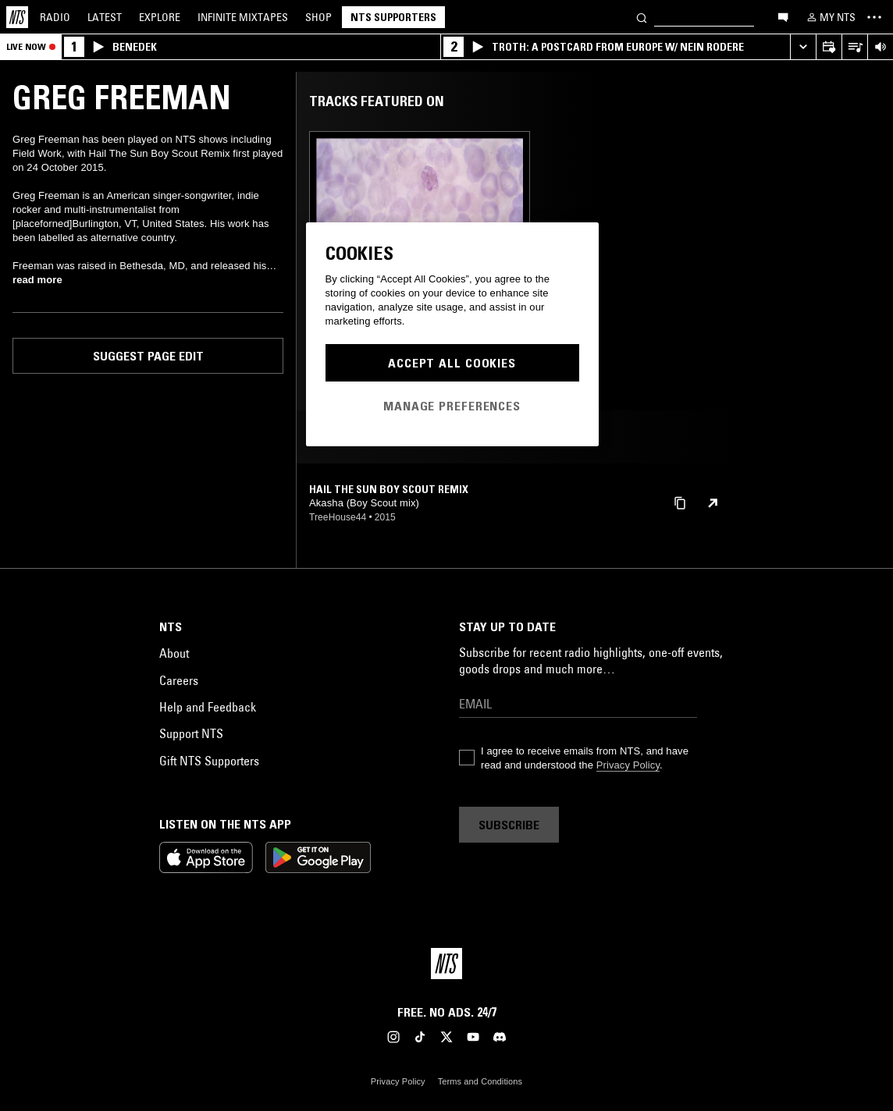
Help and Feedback (207, 707)
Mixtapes (242, 17)
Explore (159, 17)
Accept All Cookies (452, 363)
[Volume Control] (880, 47)
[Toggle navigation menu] (874, 17)
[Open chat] (783, 16)
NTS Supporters (393, 17)
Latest (104, 17)
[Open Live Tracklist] (854, 47)
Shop (318, 17)
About (174, 653)
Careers (178, 680)
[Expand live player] (803, 47)
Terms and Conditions (480, 1081)
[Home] (17, 17)
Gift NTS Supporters (209, 760)
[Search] (641, 17)
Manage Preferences (452, 406)
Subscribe (509, 824)
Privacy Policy (628, 765)
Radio (55, 17)
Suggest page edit (148, 356)
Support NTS (191, 733)
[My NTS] (829, 17)
